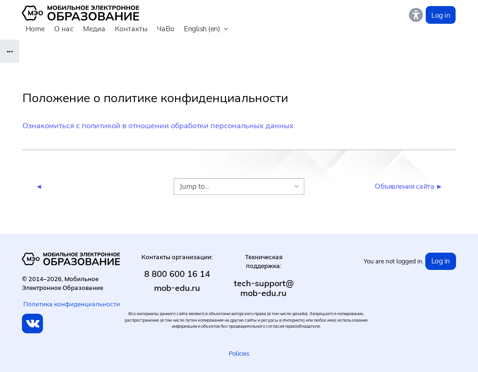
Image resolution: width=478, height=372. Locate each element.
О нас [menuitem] (64, 28)
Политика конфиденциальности (71, 304)
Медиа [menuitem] (94, 28)
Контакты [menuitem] (131, 28)
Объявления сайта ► (409, 186)
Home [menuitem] (35, 28)
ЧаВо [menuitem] (166, 28)
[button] (206, 29)
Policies (239, 353)
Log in (440, 15)
